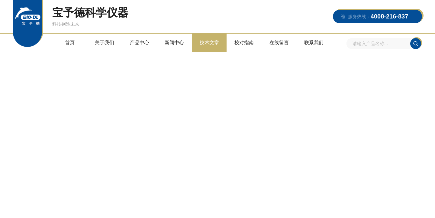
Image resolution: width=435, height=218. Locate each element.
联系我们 (314, 42)
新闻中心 (174, 42)
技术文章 (209, 42)
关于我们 (104, 42)
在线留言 (279, 42)
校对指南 (244, 42)
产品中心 (139, 42)
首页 (70, 42)
